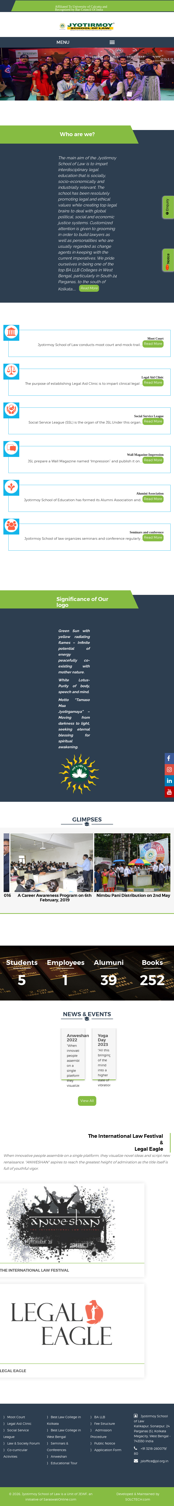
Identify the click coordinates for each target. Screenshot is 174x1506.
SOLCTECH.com (137, 1499)
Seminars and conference (147, 532)
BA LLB (99, 1417)
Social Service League (149, 416)
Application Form (107, 1450)
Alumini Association (150, 493)
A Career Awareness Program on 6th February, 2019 (55, 898)
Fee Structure (104, 1423)
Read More (88, 288)
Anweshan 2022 (71, 1037)
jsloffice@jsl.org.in (154, 1461)
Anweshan (59, 1456)
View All (87, 1101)
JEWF (82, 1494)
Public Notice (104, 1443)
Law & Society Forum (23, 1443)
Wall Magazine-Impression (145, 454)
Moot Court (155, 338)
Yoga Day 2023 (101, 1040)
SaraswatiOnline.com (60, 1499)
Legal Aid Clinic (153, 377)
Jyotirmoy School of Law (41, 1494)
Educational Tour (64, 1463)
